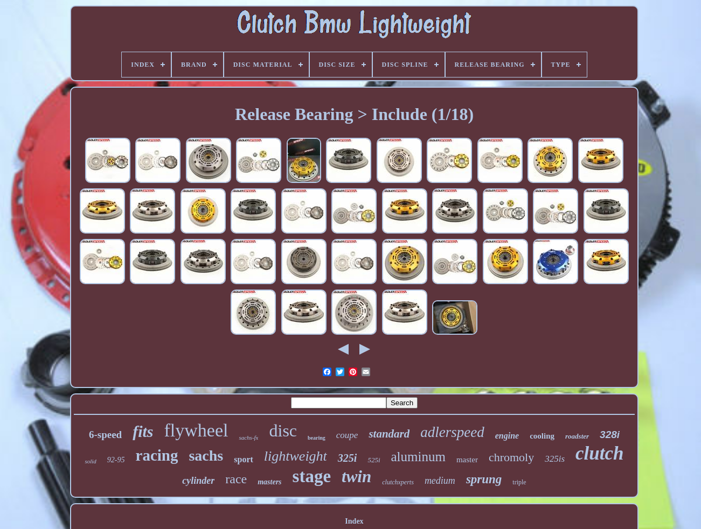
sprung (484, 479)
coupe (347, 435)
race (236, 479)
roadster (577, 436)
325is (555, 459)
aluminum (418, 456)
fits (143, 431)
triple (519, 482)
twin (356, 476)
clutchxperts (398, 482)
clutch (599, 453)
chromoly (511, 457)
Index (354, 521)
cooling (542, 436)
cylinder (198, 480)
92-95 (116, 460)
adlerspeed (452, 432)
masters (269, 482)
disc (283, 430)
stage (312, 476)
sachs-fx (248, 437)
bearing (316, 438)
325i (347, 458)
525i (373, 460)
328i (610, 434)
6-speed (105, 434)
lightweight (295, 456)
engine (507, 435)
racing (157, 455)
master (467, 459)
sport (243, 459)
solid (90, 461)
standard (389, 433)
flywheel (196, 430)
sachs (206, 455)
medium (440, 480)
